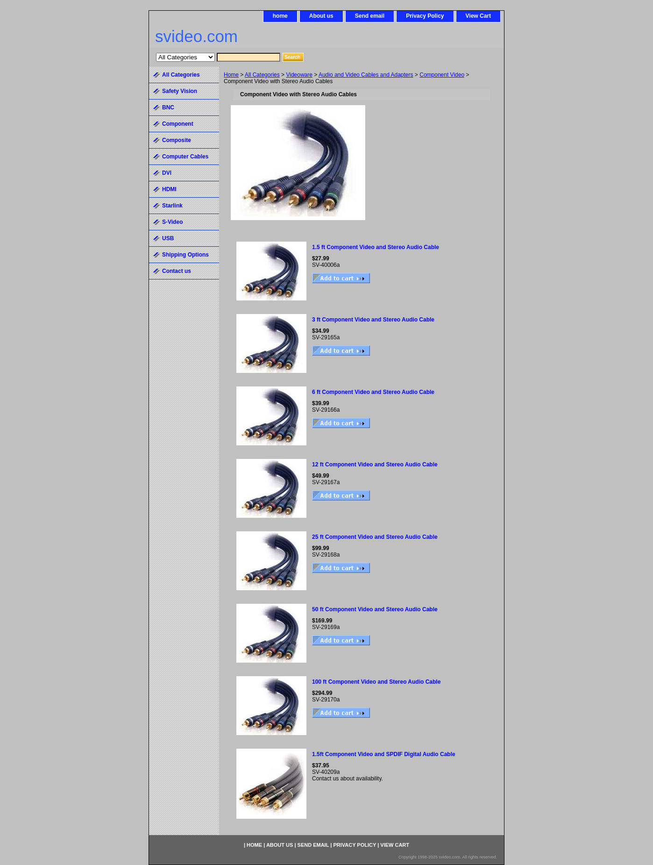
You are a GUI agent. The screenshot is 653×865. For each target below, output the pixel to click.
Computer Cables (185, 156)
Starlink (172, 205)
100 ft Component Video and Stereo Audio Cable (376, 682)
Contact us (176, 271)
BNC (168, 107)
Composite (176, 140)
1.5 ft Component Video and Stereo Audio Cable (375, 247)
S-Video (172, 222)
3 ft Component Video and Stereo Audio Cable (373, 319)
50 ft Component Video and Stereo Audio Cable (375, 609)
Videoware (299, 74)
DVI (166, 173)
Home (231, 74)
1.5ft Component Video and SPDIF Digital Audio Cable (383, 754)
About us (321, 16)
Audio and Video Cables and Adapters (366, 74)
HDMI (169, 189)
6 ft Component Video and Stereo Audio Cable (373, 392)
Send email (369, 16)
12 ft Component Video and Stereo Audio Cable (375, 464)
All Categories (262, 74)
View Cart (478, 16)
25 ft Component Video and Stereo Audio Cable (375, 537)
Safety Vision (179, 91)
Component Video (441, 74)
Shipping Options (185, 254)
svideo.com (196, 36)
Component (177, 124)
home (280, 16)
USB (168, 238)
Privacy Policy (425, 16)
